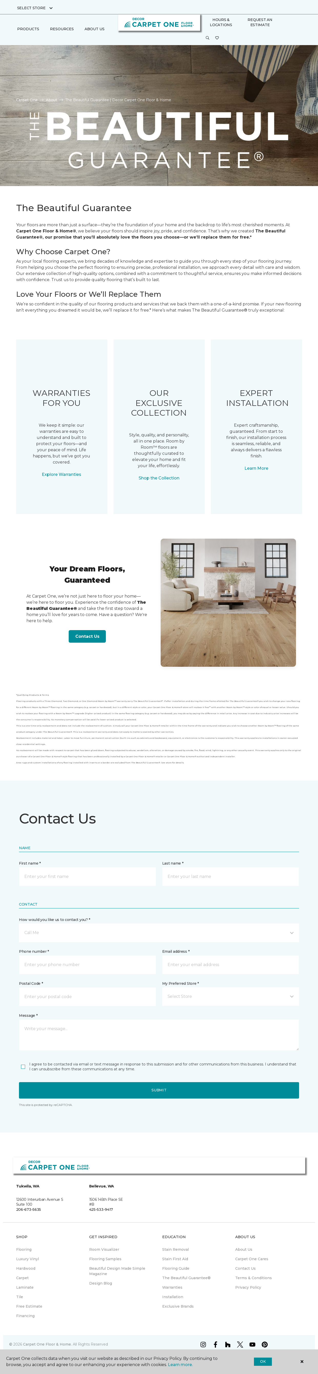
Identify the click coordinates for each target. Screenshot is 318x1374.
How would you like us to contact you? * (54, 919)
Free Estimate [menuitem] (29, 1306)
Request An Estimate (260, 22)
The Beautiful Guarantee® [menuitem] (186, 1278)
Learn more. (180, 1364)
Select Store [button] (31, 8)
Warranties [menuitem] (172, 1287)
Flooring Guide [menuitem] (175, 1268)
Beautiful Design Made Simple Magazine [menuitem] (117, 1271)
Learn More (256, 468)
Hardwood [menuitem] (25, 1268)
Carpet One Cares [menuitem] (251, 1259)
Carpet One (27, 100)
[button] (207, 38)
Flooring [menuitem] (24, 1249)
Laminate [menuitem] (25, 1287)
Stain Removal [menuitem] (175, 1249)
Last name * (172, 863)
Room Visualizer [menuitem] (104, 1249)
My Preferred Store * (180, 983)
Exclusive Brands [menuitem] (178, 1306)
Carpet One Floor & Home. (47, 1344)
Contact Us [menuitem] (245, 1268)
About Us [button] (95, 29)
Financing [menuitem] (25, 1316)
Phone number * (34, 951)
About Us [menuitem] (243, 1249)
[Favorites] (217, 38)
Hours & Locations (221, 22)
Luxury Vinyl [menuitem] (27, 1259)
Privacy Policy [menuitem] (248, 1287)
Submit (158, 1090)
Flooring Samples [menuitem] (105, 1259)
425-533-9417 (101, 1209)
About (51, 100)
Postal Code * (31, 983)
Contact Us (87, 636)
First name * (30, 863)
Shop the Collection (159, 478)
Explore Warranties (61, 474)
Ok (262, 1361)
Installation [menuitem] (172, 1297)
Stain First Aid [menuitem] (175, 1259)
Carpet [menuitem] (22, 1278)
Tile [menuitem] (19, 1297)
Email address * (176, 951)
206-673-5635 (28, 1209)
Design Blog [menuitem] (100, 1283)
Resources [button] (62, 29)
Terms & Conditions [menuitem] (253, 1278)
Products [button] (28, 29)
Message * (28, 1015)
